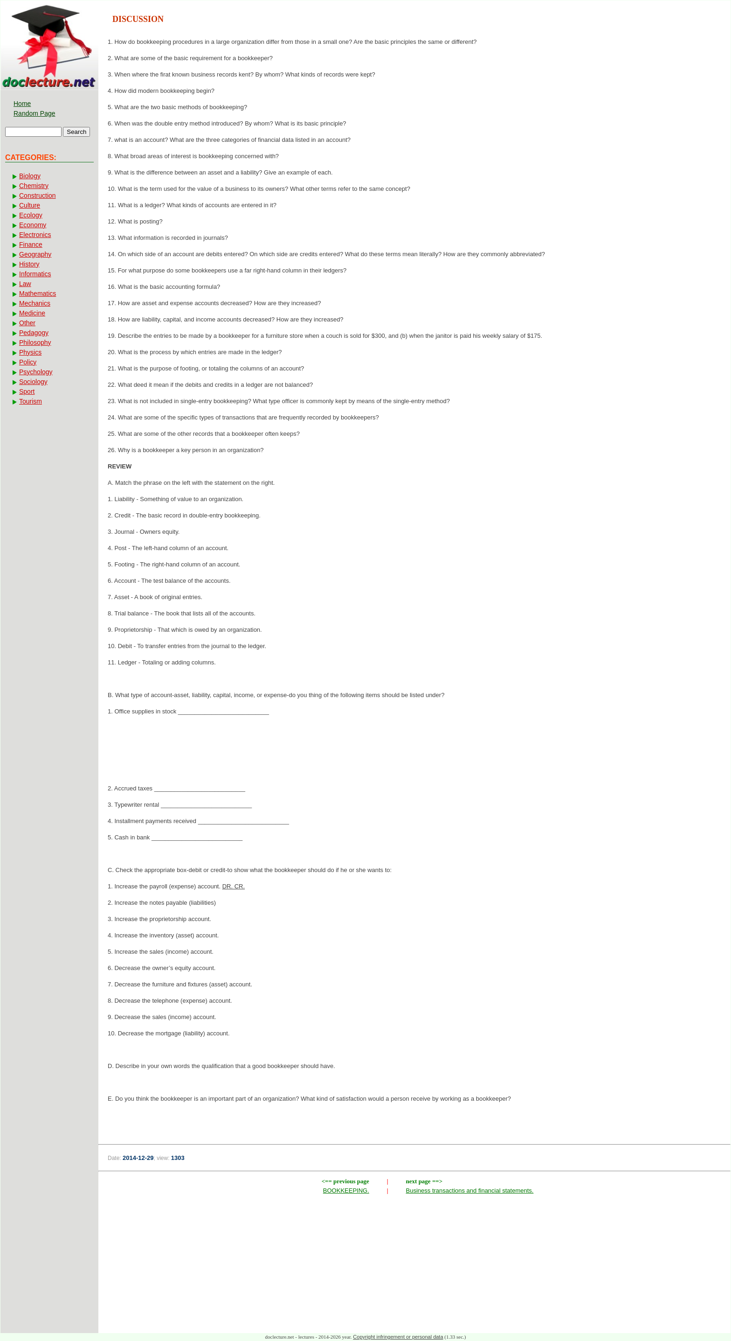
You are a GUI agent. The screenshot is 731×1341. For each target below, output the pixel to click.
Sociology (33, 381)
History (29, 264)
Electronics (35, 234)
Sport (26, 391)
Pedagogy (33, 332)
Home (22, 103)
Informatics (35, 274)
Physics (30, 352)
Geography (35, 254)
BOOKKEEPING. (346, 1190)
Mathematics (37, 293)
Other (27, 323)
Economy (32, 225)
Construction (37, 195)
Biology (30, 176)
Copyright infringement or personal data (398, 1337)
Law (25, 283)
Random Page (34, 113)
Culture (29, 205)
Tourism (30, 401)
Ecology (30, 215)
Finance (30, 244)
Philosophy (35, 342)
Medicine (32, 313)
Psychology (36, 372)
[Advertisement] (414, 753)
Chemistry (33, 185)
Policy (27, 362)
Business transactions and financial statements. (470, 1190)
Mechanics (34, 303)
